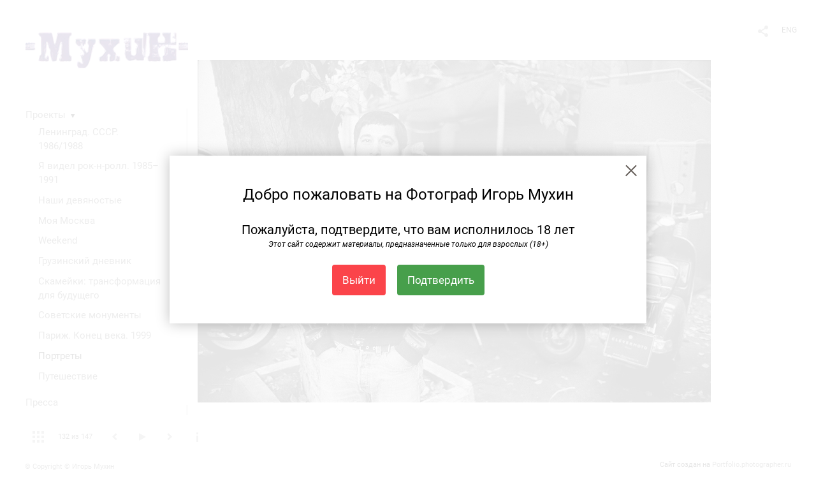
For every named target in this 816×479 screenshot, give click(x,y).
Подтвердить (440, 280)
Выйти (358, 280)
